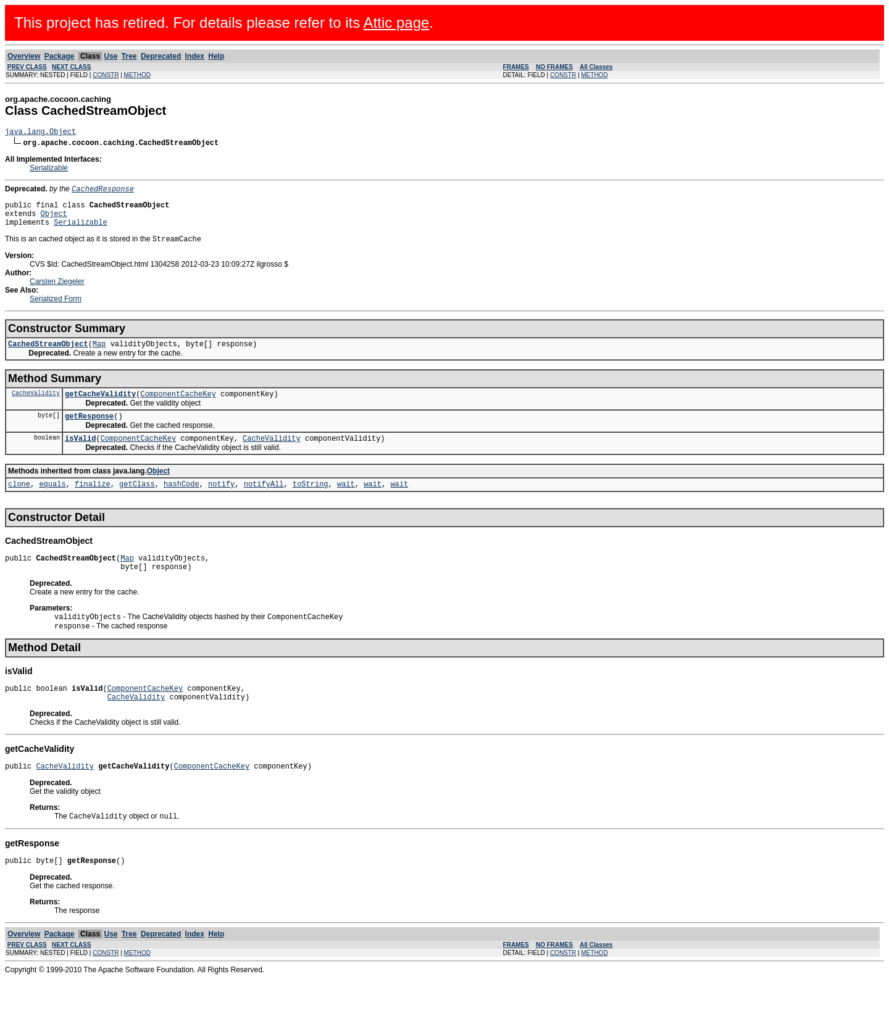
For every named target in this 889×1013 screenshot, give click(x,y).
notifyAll (264, 503)
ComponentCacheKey (177, 407)
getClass (137, 503)
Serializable (49, 169)
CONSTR (106, 75)
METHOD (137, 75)
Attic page (397, 22)
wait (346, 503)
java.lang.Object (40, 133)
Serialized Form (55, 308)
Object (54, 220)
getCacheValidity (100, 407)
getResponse (89, 431)
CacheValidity (36, 406)
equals (52, 503)
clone (19, 503)
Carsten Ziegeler (57, 291)
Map (99, 355)
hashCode (181, 503)
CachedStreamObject (48, 355)
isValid (80, 455)
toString (310, 503)
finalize (93, 503)
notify (221, 503)
